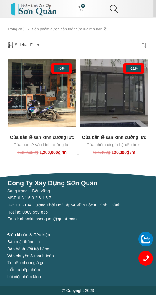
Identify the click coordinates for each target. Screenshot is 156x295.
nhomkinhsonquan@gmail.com (48, 218)
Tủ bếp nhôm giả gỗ (25, 262)
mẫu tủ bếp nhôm (23, 269)
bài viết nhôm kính (24, 276)
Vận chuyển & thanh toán (30, 256)
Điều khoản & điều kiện (28, 234)
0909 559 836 (34, 212)
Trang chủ (16, 29)
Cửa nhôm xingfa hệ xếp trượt (114, 144)
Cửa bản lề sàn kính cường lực (42, 137)
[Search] (113, 8)
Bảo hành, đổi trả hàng (28, 248)
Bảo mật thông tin (23, 241)
